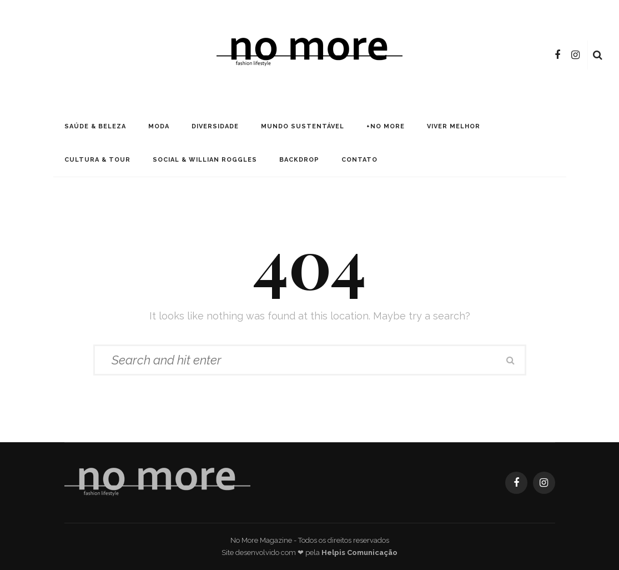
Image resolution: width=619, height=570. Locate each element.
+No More (385, 126)
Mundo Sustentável (302, 126)
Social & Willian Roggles (205, 159)
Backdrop (299, 159)
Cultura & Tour (97, 159)
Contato (359, 159)
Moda (158, 126)
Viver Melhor (453, 126)
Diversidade (215, 126)
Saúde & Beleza (95, 126)
